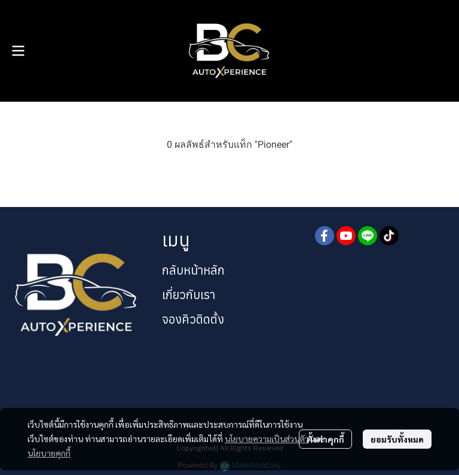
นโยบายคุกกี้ (49, 452)
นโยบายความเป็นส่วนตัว (267, 438)
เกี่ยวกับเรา (188, 295)
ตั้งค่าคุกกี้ (325, 439)
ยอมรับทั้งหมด (397, 439)
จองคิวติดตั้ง (193, 319)
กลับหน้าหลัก (193, 270)
